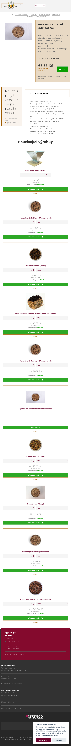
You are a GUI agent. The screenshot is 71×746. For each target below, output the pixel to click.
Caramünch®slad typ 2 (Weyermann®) (35, 218)
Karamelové (56, 15)
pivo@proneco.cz (12, 123)
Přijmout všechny (43, 740)
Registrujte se (42, 76)
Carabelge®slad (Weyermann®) (35, 552)
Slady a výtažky (44, 15)
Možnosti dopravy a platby (14, 739)
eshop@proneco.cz (13, 641)
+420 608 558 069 (12, 639)
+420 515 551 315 (8, 668)
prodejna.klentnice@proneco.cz (13, 670)
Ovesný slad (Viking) (35, 504)
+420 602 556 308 (11, 119)
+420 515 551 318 (8, 693)
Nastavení (59, 740)
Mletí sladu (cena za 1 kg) (35, 170)
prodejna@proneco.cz (10, 695)
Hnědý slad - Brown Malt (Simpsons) (35, 599)
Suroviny (34, 15)
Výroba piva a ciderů (21, 15)
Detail (35, 193)
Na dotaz (62, 69)
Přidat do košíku (35, 189)
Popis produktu (40, 93)
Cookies (29, 739)
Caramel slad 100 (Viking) (35, 456)
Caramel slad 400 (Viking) (35, 266)
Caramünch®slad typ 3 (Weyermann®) (36, 361)
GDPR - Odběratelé (25, 737)
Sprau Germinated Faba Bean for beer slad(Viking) (35, 313)
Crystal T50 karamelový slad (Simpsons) (36, 409)
